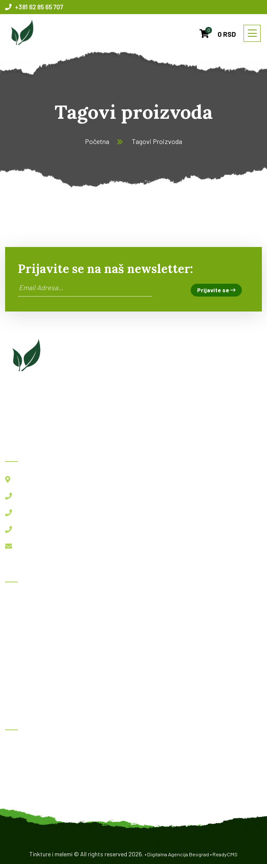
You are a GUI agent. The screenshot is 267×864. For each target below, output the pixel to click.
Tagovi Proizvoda (157, 141)
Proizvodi (25, 619)
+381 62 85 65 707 (34, 7)
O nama (22, 656)
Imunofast (26, 786)
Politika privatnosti (39, 694)
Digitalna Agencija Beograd (178, 854)
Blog (18, 638)
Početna (97, 141)
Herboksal (26, 748)
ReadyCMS (225, 854)
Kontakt (23, 675)
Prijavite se (216, 290)
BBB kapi (25, 767)
